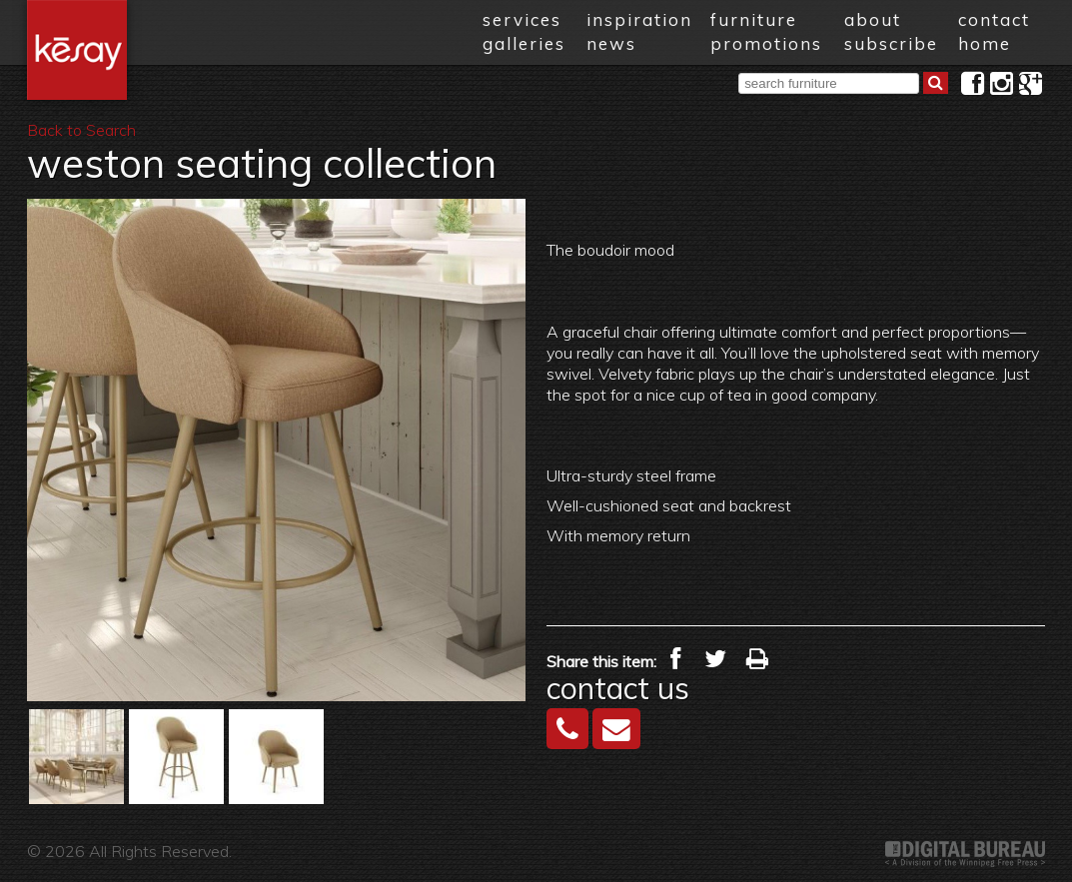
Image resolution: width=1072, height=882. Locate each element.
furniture (753, 19)
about (872, 19)
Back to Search (81, 130)
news (611, 43)
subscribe (891, 43)
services (522, 19)
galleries (524, 43)
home (984, 43)
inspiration (639, 19)
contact (994, 19)
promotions (766, 43)
